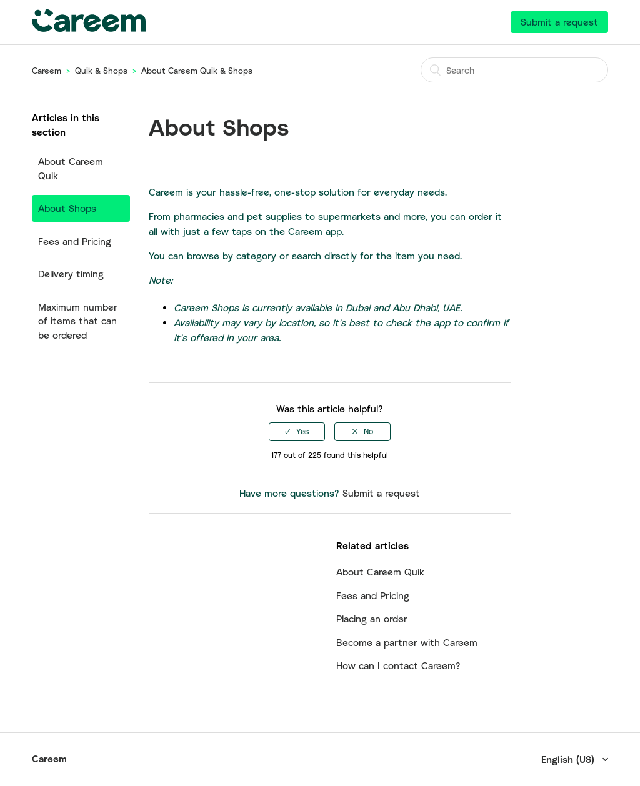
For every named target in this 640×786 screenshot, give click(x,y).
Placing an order (372, 618)
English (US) (569, 759)
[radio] (297, 431)
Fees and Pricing (74, 241)
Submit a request (559, 21)
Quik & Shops (101, 71)
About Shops (67, 208)
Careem (46, 71)
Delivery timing (71, 273)
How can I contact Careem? (398, 665)
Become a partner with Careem (407, 642)
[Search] (514, 69)
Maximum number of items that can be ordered (78, 321)
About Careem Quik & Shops (196, 71)
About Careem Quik (70, 168)
